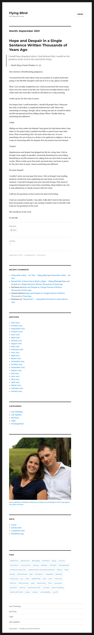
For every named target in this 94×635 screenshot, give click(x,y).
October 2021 (16, 326)
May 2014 (15, 379)
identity (58, 574)
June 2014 (15, 376)
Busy (54, 561)
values (35, 592)
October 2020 (17, 332)
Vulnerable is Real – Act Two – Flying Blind (29, 275)
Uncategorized (29, 255)
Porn (50, 583)
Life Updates (16, 415)
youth (55, 592)
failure (59, 570)
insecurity (14, 579)
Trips (13, 421)
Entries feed (16, 528)
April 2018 (15, 338)
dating (36, 565)
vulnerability (45, 592)
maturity (58, 579)
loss (44, 579)
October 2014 (16, 364)
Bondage (36, 561)
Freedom (39, 574)
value (27, 592)
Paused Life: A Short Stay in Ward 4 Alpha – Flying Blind (35, 281)
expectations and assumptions (41, 570)
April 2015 (15, 355)
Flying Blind (18, 13)
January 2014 (16, 391)
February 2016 (17, 349)
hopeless (49, 574)
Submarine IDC (34, 588)
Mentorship (24, 583)
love (50, 579)
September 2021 (18, 329)
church (62, 561)
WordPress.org (17, 534)
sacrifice (13, 588)
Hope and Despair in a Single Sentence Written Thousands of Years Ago (38, 45)
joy (22, 579)
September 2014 (18, 367)
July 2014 (15, 373)
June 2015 (15, 352)
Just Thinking (17, 412)
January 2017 (16, 340)
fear (31, 574)
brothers (46, 561)
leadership (36, 579)
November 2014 (17, 361)
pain (33, 583)
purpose (58, 583)
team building (58, 588)
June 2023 (15, 323)
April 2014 (15, 382)
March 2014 (16, 385)
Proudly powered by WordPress (29, 629)
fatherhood (22, 574)
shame (22, 588)
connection (26, 565)
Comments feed (18, 531)
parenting (41, 583)
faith (67, 570)
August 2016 (16, 343)
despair (44, 565)
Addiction (14, 561)
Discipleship (64, 565)
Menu (80, 14)
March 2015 (16, 358)
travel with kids (16, 592)
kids (27, 579)
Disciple (53, 565)
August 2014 (16, 370)
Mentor (13, 583)
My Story (15, 418)
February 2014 (17, 388)
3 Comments (40, 255)
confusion (14, 565)
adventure (25, 561)
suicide (46, 588)
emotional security (18, 570)
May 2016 (15, 346)
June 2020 (15, 335)
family (12, 574)
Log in (14, 525)
